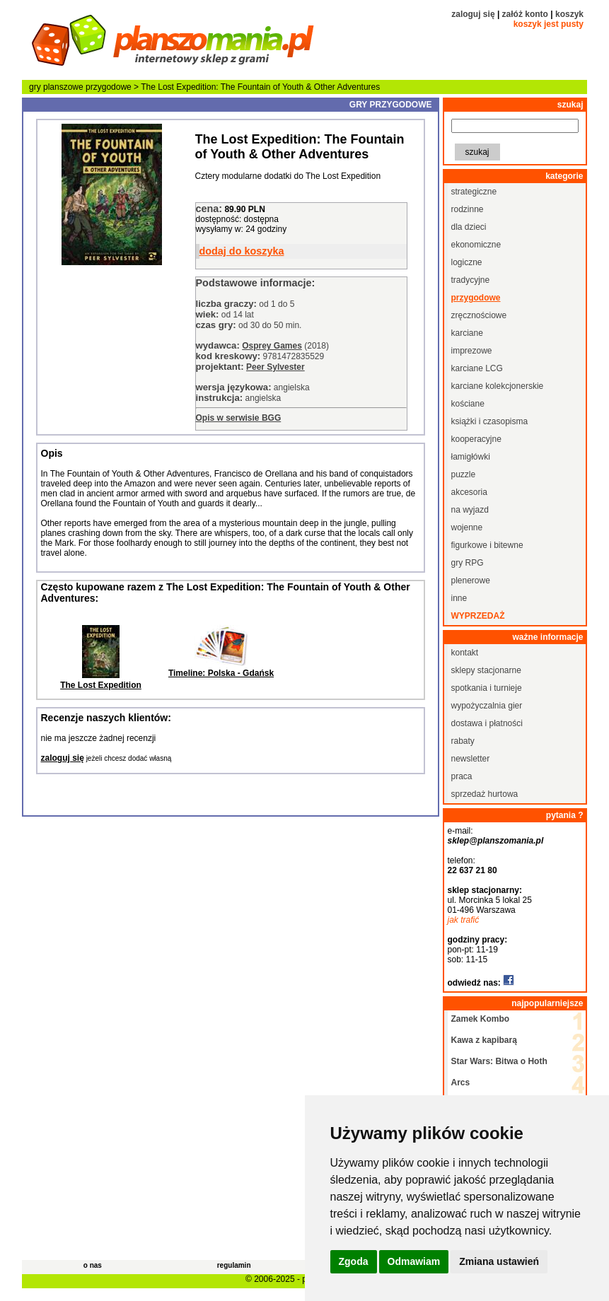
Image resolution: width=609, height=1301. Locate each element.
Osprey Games (272, 346)
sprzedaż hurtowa (484, 794)
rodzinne (467, 209)
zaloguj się (472, 14)
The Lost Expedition (100, 685)
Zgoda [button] (354, 1261)
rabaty (463, 741)
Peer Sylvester (275, 367)
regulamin (234, 1265)
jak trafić (464, 920)
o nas (92, 1265)
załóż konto (525, 14)
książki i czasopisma (489, 421)
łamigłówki (470, 457)
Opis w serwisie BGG (239, 418)
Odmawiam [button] (414, 1261)
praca (461, 776)
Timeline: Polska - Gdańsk (221, 673)
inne (459, 598)
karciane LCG (477, 368)
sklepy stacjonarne (486, 670)
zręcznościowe (479, 315)
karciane (467, 333)
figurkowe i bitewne (487, 545)
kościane (468, 404)
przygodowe (109, 87)
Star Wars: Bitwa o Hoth (499, 1061)
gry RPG (467, 563)
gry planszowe (56, 87)
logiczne (466, 262)
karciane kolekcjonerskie (497, 386)
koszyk (569, 14)
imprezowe (471, 351)
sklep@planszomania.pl (496, 841)
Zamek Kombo (480, 1019)
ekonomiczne (476, 245)
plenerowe (470, 580)
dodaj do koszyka (241, 251)
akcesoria (469, 492)
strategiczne (474, 192)
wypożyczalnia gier (487, 706)
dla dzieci (469, 227)
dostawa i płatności (487, 723)
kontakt (465, 653)
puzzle (463, 474)
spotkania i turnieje (486, 688)
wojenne (467, 527)
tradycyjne (470, 280)
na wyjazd (470, 510)
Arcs (460, 1082)
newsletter (470, 759)
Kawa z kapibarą (484, 1040)
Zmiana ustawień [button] (499, 1261)
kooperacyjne (476, 439)
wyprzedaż (478, 616)
